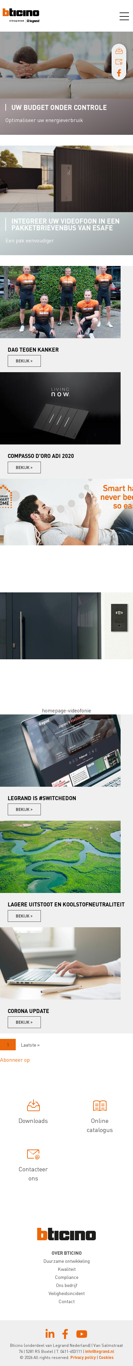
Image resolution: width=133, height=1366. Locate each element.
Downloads (33, 1113)
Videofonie (30, 668)
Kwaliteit (67, 1268)
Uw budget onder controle (59, 107)
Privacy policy (83, 1357)
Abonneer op (15, 1059)
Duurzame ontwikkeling (66, 1260)
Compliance (66, 1277)
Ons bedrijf (66, 1285)
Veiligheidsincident (67, 1293)
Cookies (106, 1357)
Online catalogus (100, 1117)
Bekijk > (24, 360)
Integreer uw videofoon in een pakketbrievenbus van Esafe (65, 224)
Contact (67, 1301)
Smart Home (32, 554)
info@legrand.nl (99, 1351)
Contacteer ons (33, 1165)
